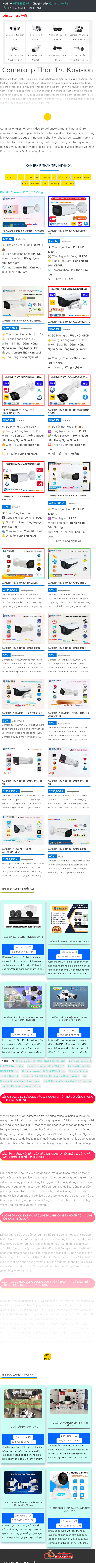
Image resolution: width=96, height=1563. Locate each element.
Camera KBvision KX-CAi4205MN (67, 848)
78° (54, 177)
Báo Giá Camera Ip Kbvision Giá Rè (69, 941)
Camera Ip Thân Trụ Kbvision (49, 165)
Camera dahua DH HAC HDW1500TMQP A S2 (40, 1060)
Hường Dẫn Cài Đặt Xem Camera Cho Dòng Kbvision (70, 1018)
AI (37, 177)
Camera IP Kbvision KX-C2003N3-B (22, 713)
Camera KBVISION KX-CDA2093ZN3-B (69, 321)
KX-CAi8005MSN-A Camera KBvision (23, 231)
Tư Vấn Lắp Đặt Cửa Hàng (23, 1427)
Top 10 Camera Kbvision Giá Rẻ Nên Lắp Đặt (68, 1080)
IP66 (21, 177)
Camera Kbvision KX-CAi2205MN (21, 648)
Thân (44, 183)
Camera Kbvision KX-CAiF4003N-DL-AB (23, 782)
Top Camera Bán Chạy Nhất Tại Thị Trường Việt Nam (23, 1503)
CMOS (25, 183)
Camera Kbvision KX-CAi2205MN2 (67, 495)
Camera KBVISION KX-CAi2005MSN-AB (68, 232)
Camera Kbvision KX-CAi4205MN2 (21, 320)
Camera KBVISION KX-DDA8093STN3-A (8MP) (69, 411)
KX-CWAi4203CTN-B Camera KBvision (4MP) (18, 411)
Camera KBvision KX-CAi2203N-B (67, 648)
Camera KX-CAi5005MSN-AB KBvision (18, 498)
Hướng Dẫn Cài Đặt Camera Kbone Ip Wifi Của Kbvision (23, 1018)
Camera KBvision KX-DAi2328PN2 (46, 1065)
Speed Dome (68, 183)
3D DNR (29, 177)
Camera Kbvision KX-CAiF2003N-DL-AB (69, 782)
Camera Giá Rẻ (58, 3)
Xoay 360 (35, 183)
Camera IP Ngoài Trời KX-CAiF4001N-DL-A (17, 850)
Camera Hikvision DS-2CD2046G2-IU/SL (43, 1070)
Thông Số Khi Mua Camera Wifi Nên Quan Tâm (70, 1509)
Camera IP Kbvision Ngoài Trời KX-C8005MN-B (69, 714)
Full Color (76, 177)
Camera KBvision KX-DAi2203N (20, 582)
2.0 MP (87, 177)
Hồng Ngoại (64, 177)
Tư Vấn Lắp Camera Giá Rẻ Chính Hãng (69, 1424)
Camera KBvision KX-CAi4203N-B (67, 582)
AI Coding (54, 183)
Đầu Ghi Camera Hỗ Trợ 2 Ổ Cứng (21, 192)
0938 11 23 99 (21, 3)
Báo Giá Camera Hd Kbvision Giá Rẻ (23, 937)
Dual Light (45, 177)
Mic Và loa (11, 177)
